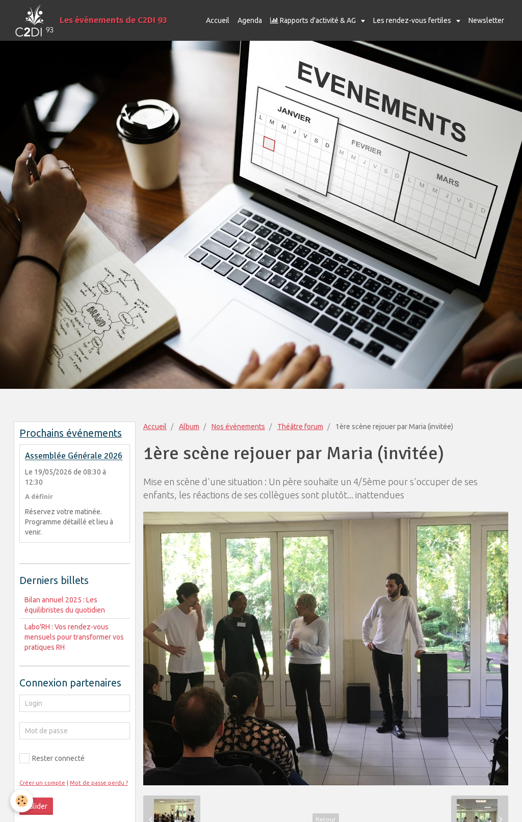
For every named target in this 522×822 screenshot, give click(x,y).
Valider (36, 806)
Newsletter (486, 20)
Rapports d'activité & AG (313, 20)
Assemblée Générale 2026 (73, 456)
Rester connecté (52, 758)
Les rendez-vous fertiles (413, 20)
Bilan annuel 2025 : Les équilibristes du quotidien (64, 605)
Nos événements (238, 426)
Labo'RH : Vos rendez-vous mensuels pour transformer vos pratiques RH (74, 637)
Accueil (217, 20)
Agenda (250, 20)
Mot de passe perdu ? (99, 783)
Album (189, 426)
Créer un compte (42, 783)
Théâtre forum (300, 426)
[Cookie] (21, 800)
